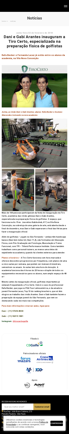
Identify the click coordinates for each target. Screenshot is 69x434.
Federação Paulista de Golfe (16, 6)
